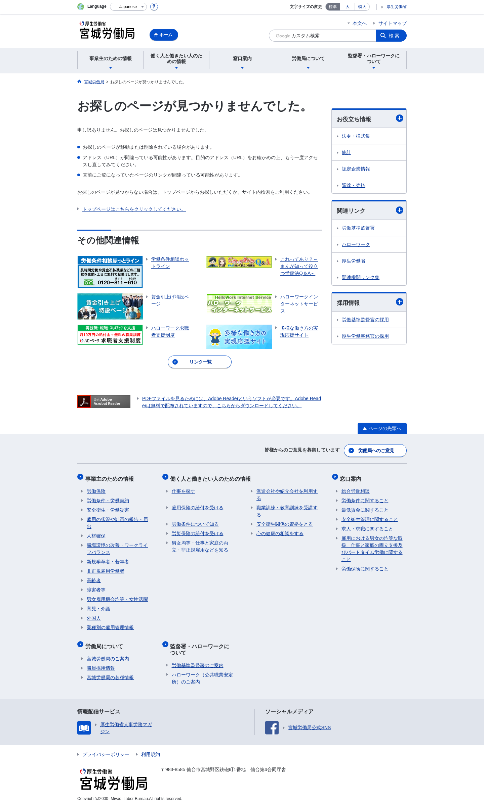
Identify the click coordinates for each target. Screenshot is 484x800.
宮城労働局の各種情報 (110, 670)
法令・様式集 (356, 136)
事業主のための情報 (111, 475)
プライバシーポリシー (105, 747)
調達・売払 (353, 185)
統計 (346, 152)
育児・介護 (98, 604)
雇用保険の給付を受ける (198, 503)
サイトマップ (392, 23)
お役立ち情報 (370, 119)
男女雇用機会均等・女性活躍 (117, 595)
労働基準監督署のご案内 (198, 658)
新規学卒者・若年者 (108, 557)
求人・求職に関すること (367, 524)
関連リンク (370, 211)
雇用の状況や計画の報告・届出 (117, 518)
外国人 (94, 613)
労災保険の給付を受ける (198, 529)
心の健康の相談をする (280, 529)
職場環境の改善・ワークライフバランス (117, 544)
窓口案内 (352, 475)
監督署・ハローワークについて (204, 643)
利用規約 (150, 747)
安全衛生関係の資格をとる (284, 519)
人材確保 (96, 531)
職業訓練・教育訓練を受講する (287, 507)
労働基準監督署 (358, 228)
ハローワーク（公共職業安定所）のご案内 (202, 671)
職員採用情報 (101, 660)
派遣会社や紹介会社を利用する (287, 490)
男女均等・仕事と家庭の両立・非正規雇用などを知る (200, 542)
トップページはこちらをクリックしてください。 (134, 209)
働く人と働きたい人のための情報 (212, 475)
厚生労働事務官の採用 (365, 337)
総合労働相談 (355, 486)
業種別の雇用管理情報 (110, 623)
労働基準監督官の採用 (365, 320)
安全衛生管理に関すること (369, 515)
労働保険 (96, 486)
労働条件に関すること (365, 496)
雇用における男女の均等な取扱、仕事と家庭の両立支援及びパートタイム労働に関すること (372, 544)
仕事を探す (183, 486)
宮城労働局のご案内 (108, 651)
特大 (362, 6)
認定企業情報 (356, 169)
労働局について (105, 640)
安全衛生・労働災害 (108, 505)
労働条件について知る (195, 519)
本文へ (360, 23)
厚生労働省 (397, 6)
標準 (333, 6)
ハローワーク (356, 244)
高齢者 (94, 576)
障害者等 (96, 585)
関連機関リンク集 (360, 277)
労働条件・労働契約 (108, 496)
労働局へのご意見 (376, 449)
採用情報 (370, 303)
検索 (394, 35)
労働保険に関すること (365, 564)
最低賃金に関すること (365, 505)
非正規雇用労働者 (105, 566)
